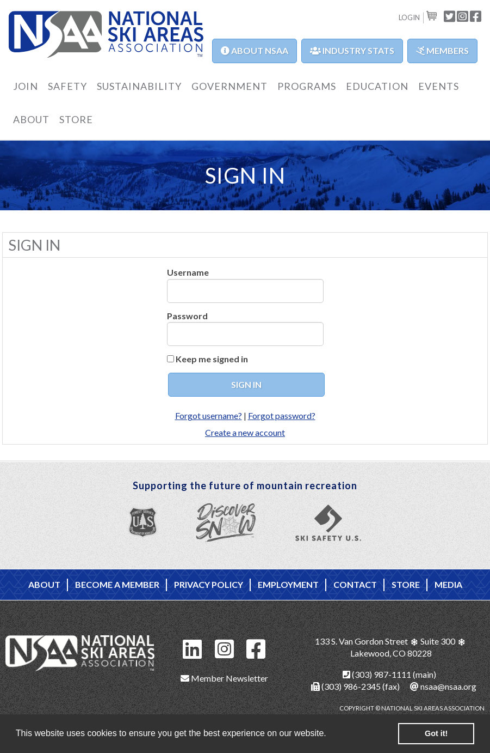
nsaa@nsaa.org (443, 686)
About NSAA (254, 50)
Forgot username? (208, 415)
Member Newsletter (224, 678)
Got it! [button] (436, 733)
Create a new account (245, 432)
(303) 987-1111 (377, 674)
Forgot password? (281, 415)
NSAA (106, 35)
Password (187, 316)
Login (409, 17)
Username (188, 272)
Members (442, 50)
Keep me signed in (212, 359)
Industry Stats (352, 50)
